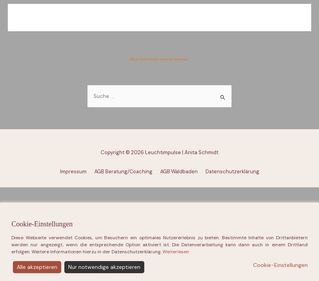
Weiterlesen (176, 271)
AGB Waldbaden (179, 171)
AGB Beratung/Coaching (123, 171)
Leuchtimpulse (162, 18)
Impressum (73, 171)
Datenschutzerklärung (232, 171)
